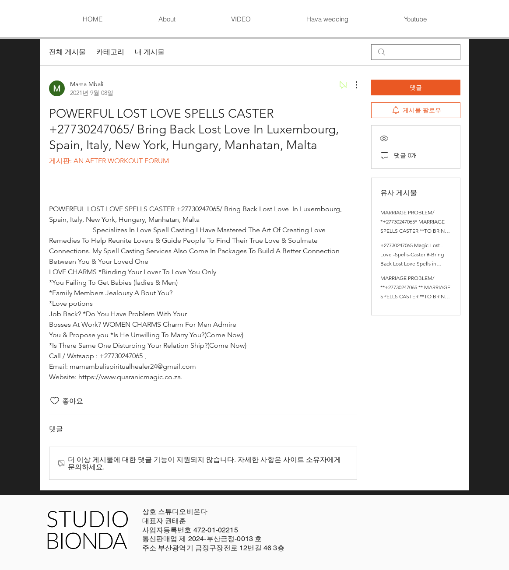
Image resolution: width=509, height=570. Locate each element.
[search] (415, 52)
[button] (240, 19)
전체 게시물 (67, 52)
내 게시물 (150, 52)
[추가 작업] (352, 85)
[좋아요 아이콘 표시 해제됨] (54, 400)
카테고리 (110, 52)
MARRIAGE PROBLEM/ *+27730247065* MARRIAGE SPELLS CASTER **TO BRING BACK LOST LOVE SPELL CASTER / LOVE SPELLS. (414, 230)
